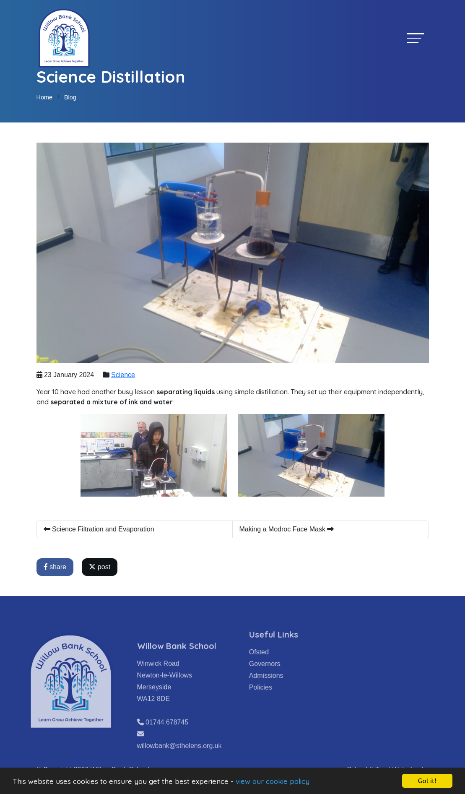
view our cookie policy (272, 781)
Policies (272, 687)
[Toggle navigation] (415, 37)
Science (124, 374)
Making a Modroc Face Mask (287, 529)
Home (44, 97)
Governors (276, 663)
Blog (70, 97)
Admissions (278, 675)
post (100, 566)
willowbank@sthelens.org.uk (179, 757)
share (55, 566)
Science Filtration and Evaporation (99, 529)
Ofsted (271, 652)
